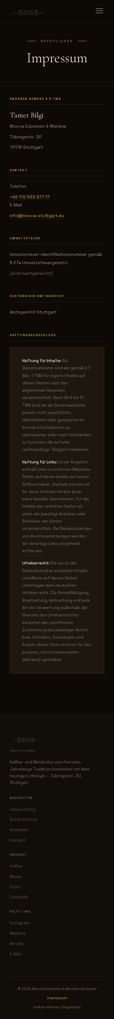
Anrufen (17, 943)
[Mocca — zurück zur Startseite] (29, 10)
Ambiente (19, 829)
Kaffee (16, 866)
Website (18, 933)
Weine (15, 876)
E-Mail (15, 954)
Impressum (57, 998)
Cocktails (19, 897)
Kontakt (18, 840)
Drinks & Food (23, 819)
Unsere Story (23, 809)
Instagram (19, 923)
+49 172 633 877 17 (30, 197)
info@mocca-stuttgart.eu (37, 215)
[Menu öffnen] (99, 10)
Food (15, 887)
